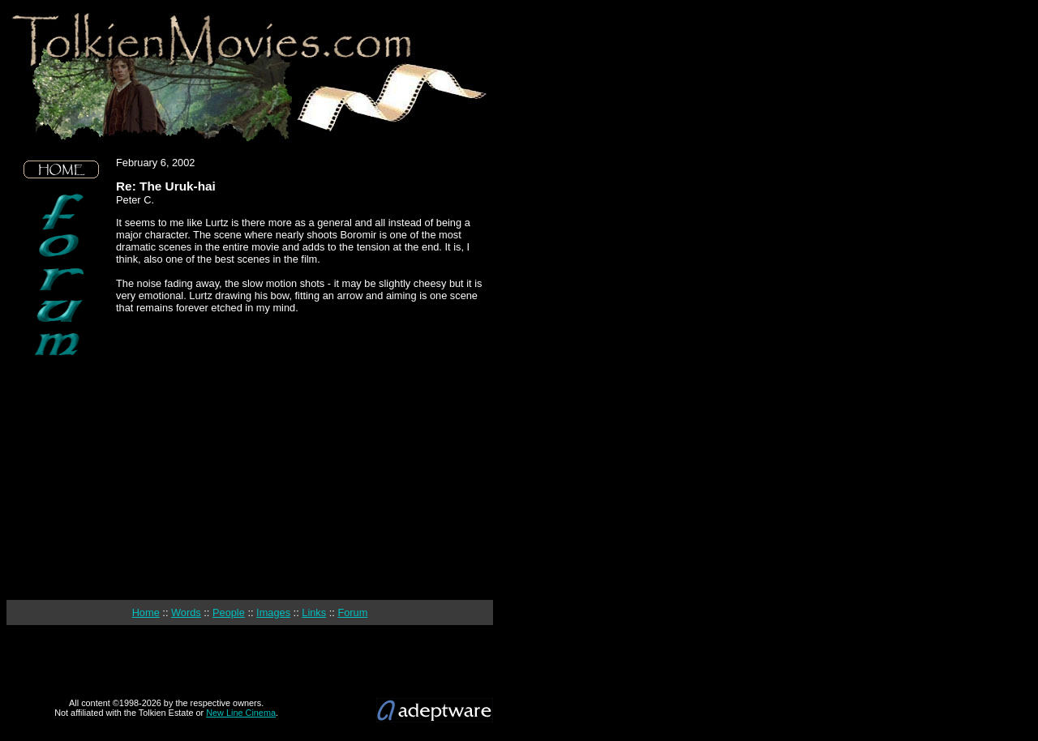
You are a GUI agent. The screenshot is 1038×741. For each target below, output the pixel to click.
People (228, 612)
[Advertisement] (61, 478)
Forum (352, 612)
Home (146, 612)
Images (273, 612)
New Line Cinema (241, 712)
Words (186, 612)
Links (314, 612)
